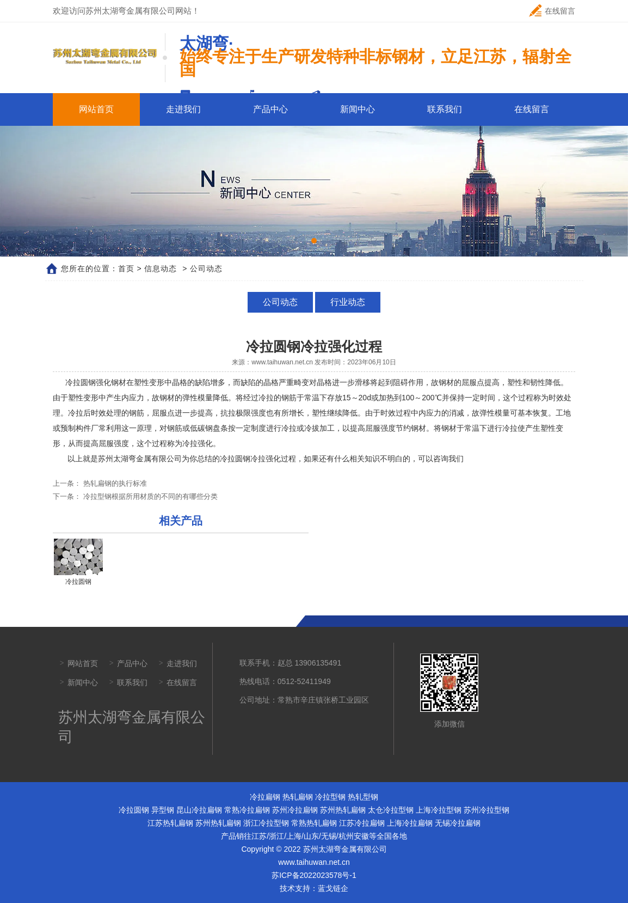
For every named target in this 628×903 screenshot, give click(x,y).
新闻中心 (357, 109)
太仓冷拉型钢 (391, 810)
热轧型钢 (363, 796)
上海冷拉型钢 (438, 810)
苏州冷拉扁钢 (295, 810)
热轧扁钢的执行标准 (114, 483)
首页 (126, 268)
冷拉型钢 (330, 796)
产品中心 (270, 109)
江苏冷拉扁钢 (362, 823)
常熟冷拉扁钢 (247, 810)
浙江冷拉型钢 (266, 823)
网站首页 (96, 109)
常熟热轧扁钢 (314, 823)
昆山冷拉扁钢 (199, 810)
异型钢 (162, 810)
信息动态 (160, 268)
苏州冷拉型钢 (486, 810)
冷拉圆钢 (134, 810)
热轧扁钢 (297, 796)
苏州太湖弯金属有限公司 (140, 458)
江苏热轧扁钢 (170, 823)
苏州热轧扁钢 (343, 810)
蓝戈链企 (333, 888)
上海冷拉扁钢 (410, 823)
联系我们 (444, 109)
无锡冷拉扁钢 (458, 823)
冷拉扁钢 (265, 796)
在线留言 (552, 10)
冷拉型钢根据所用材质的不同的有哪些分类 (149, 496)
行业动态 (346, 302)
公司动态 (281, 302)
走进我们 (183, 109)
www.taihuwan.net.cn (282, 362)
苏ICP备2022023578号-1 (314, 875)
